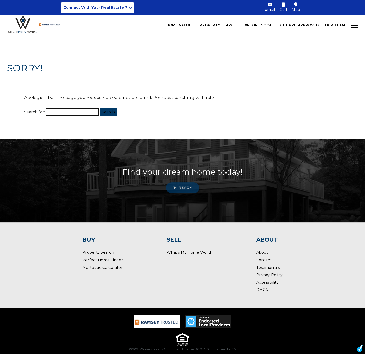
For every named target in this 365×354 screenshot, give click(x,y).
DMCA (262, 290)
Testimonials (268, 267)
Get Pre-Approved (299, 25)
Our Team (335, 25)
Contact (264, 260)
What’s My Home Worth (190, 252)
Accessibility (267, 282)
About (262, 252)
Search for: (34, 112)
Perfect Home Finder (102, 260)
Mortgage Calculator (102, 267)
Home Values (180, 25)
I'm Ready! (182, 186)
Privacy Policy (269, 275)
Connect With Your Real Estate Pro (97, 7)
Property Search (218, 25)
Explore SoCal (258, 25)
